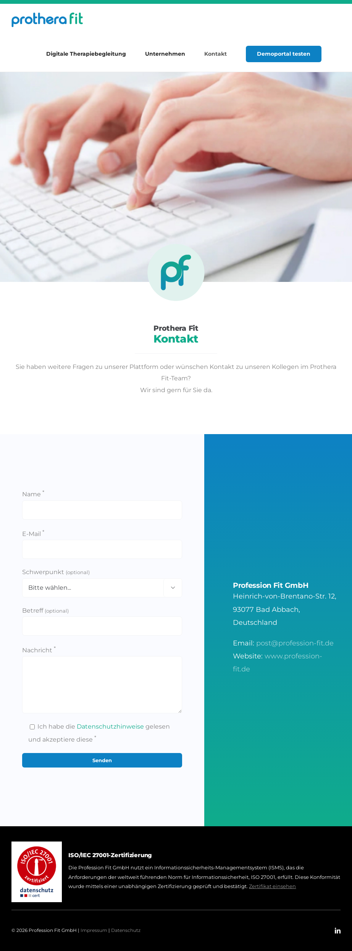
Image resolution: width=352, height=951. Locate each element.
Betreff (45, 610)
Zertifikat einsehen (272, 886)
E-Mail (33, 533)
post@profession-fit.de (295, 643)
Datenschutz (125, 930)
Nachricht (39, 650)
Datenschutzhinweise (110, 726)
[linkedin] (338, 930)
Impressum (94, 930)
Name (33, 494)
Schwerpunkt (56, 572)
